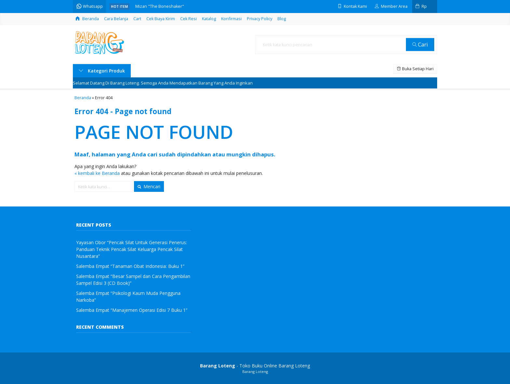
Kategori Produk (102, 71)
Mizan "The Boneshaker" (159, 6)
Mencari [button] (149, 186)
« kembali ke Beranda (97, 173)
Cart (137, 18)
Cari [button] (420, 44)
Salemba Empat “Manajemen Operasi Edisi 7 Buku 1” (131, 310)
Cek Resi (188, 18)
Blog (281, 18)
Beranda (87, 18)
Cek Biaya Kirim (160, 18)
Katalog (209, 18)
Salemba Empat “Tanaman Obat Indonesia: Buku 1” (130, 266)
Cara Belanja (116, 18)
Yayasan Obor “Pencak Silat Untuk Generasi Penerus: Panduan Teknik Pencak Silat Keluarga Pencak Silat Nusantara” (131, 249)
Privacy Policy (259, 18)
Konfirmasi (231, 18)
